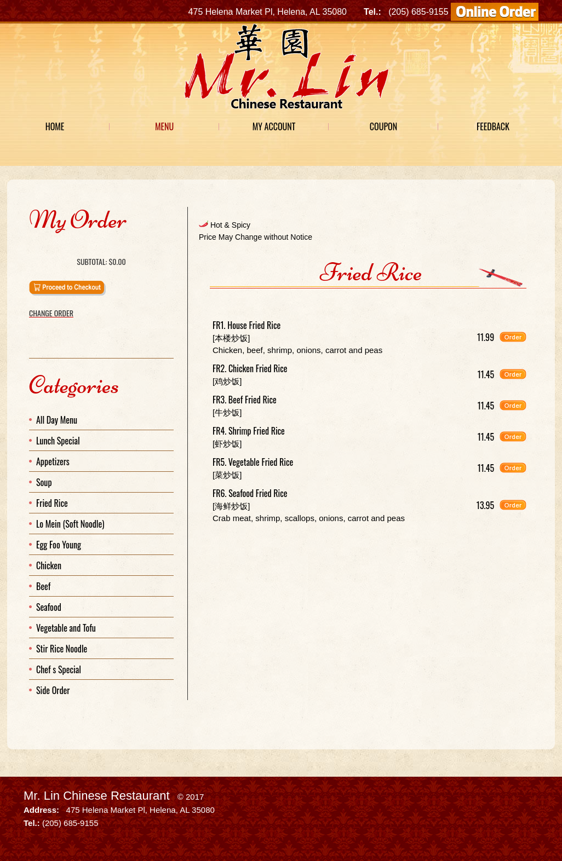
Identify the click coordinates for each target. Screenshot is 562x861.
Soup (44, 482)
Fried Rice (52, 503)
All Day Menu (56, 419)
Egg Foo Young (58, 544)
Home (55, 126)
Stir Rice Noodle (61, 648)
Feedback (493, 126)
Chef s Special (58, 669)
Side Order (53, 690)
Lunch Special (58, 440)
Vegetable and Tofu (66, 627)
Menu (164, 126)
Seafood (48, 607)
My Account (274, 126)
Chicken (48, 565)
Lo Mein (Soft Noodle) (70, 523)
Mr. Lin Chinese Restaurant (97, 795)
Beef (43, 586)
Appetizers (53, 461)
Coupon (383, 126)
